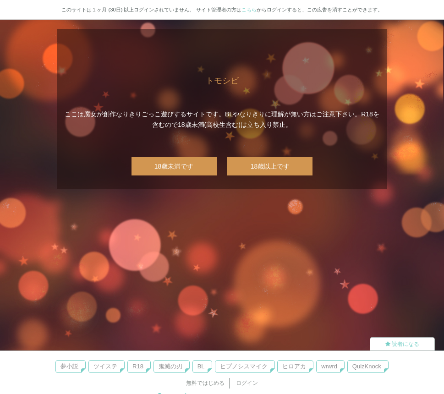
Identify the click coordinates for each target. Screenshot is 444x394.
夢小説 (69, 366)
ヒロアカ (294, 366)
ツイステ (105, 366)
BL (201, 366)
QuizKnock (366, 366)
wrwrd (329, 366)
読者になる (402, 344)
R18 (137, 366)
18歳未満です (174, 166)
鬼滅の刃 (170, 366)
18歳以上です (270, 166)
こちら (249, 9)
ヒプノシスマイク (244, 366)
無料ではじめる (205, 383)
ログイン (247, 383)
